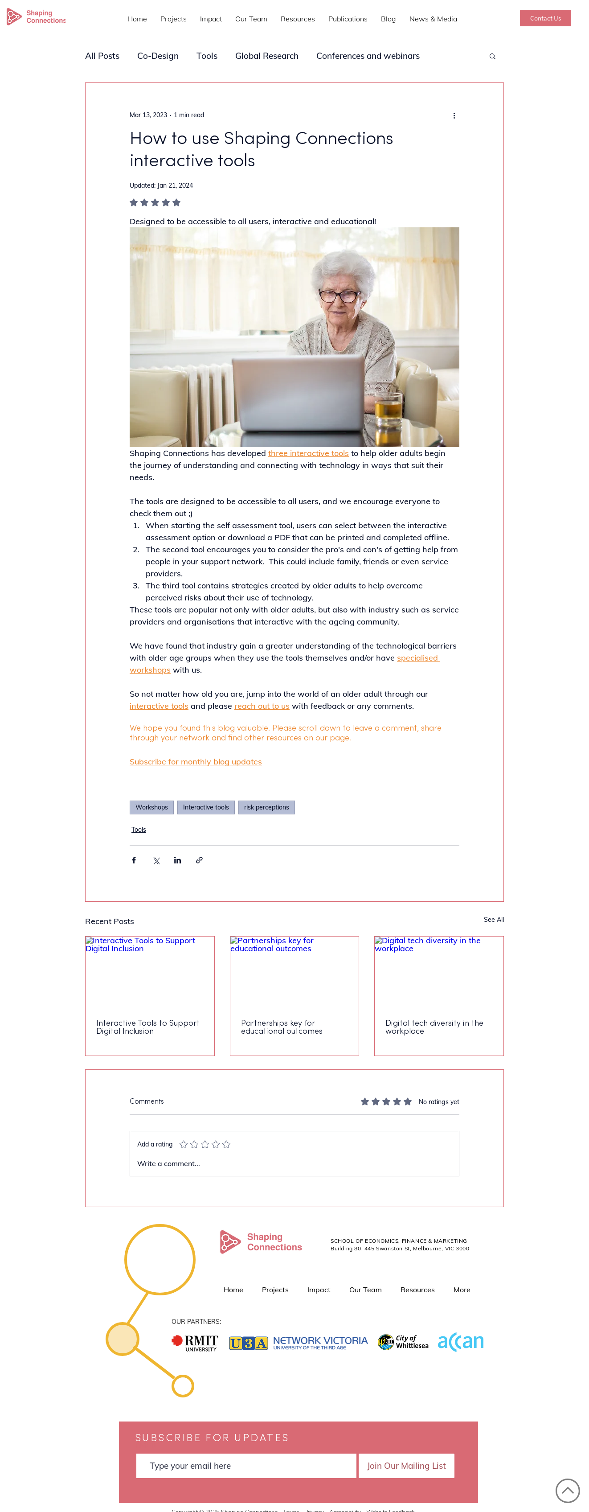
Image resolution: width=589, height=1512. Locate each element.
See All (494, 920)
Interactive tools (206, 807)
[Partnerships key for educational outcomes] (294, 973)
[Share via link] (199, 860)
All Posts (102, 55)
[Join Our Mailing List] (406, 1466)
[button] (492, 55)
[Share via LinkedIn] (177, 860)
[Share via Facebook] (134, 860)
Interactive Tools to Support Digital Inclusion (148, 1027)
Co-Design (158, 55)
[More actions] (454, 115)
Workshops (151, 807)
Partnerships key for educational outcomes (282, 1027)
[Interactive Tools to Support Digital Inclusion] (150, 973)
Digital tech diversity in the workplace (434, 1027)
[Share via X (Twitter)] (155, 860)
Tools (206, 55)
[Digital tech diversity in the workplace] (439, 973)
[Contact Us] (545, 18)
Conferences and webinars (368, 55)
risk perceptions (266, 807)
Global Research (267, 55)
